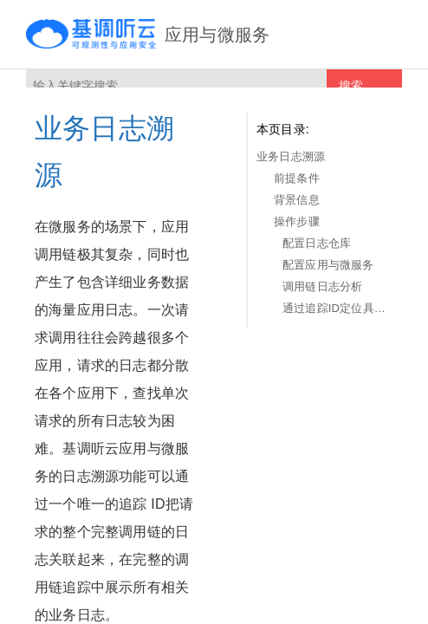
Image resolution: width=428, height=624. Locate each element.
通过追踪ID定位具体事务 (337, 308)
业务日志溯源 (290, 156)
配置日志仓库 (316, 243)
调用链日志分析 (322, 286)
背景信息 (297, 199)
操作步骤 (297, 221)
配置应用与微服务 (328, 264)
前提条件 (297, 178)
